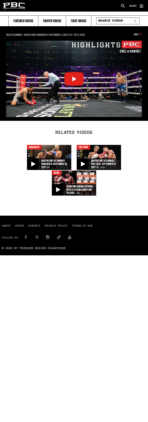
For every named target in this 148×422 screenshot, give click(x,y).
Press (19, 226)
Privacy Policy (56, 226)
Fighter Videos (52, 21)
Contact (34, 226)
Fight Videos (78, 21)
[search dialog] (123, 6)
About (6, 226)
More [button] (136, 34)
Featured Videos (23, 21)
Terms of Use (82, 226)
